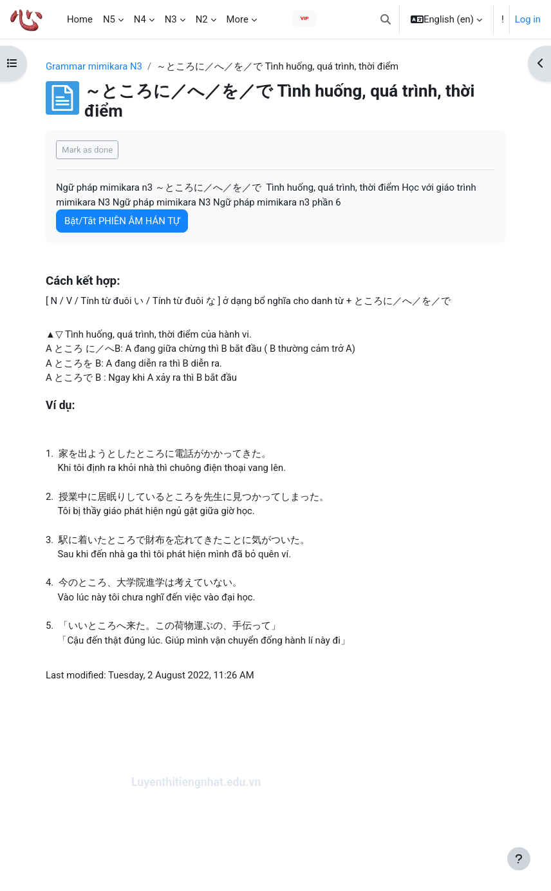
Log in (528, 19)
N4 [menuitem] (140, 19)
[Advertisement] (275, 842)
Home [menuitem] (80, 19)
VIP (305, 18)
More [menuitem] (237, 19)
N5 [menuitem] (109, 19)
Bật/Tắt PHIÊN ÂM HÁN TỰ (122, 221)
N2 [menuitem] (202, 19)
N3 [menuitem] (171, 19)
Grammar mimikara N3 (94, 66)
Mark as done (87, 150)
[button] (386, 19)
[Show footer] (518, 858)
